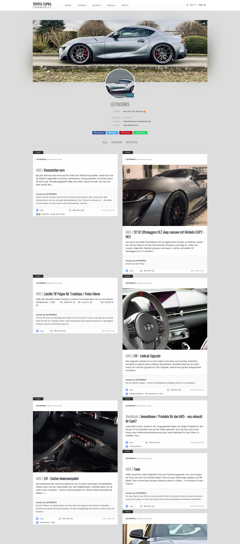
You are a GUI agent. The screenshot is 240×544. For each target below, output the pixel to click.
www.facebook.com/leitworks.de (137, 121)
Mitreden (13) (60, 331)
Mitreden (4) (154, 442)
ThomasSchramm (135, 446)
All (105, 142)
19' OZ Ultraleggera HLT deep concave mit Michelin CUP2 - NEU (165, 234)
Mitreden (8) (176, 390)
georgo (53, 214)
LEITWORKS (41, 159)
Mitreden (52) (78, 210)
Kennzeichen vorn (50, 170)
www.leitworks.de (130, 125)
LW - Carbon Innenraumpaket (57, 478)
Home (68, 5)
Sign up (202, 5)
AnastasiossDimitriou (136, 394)
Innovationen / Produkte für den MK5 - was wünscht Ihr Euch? (164, 419)
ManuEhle (45, 214)
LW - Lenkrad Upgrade (143, 355)
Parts (124, 5)
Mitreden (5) (67, 519)
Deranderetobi (150, 394)
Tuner (133, 469)
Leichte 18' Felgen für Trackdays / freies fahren (68, 293)
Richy (53, 522)
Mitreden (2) (149, 271)
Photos (131, 142)
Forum (117, 142)
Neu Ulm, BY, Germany (133, 111)
